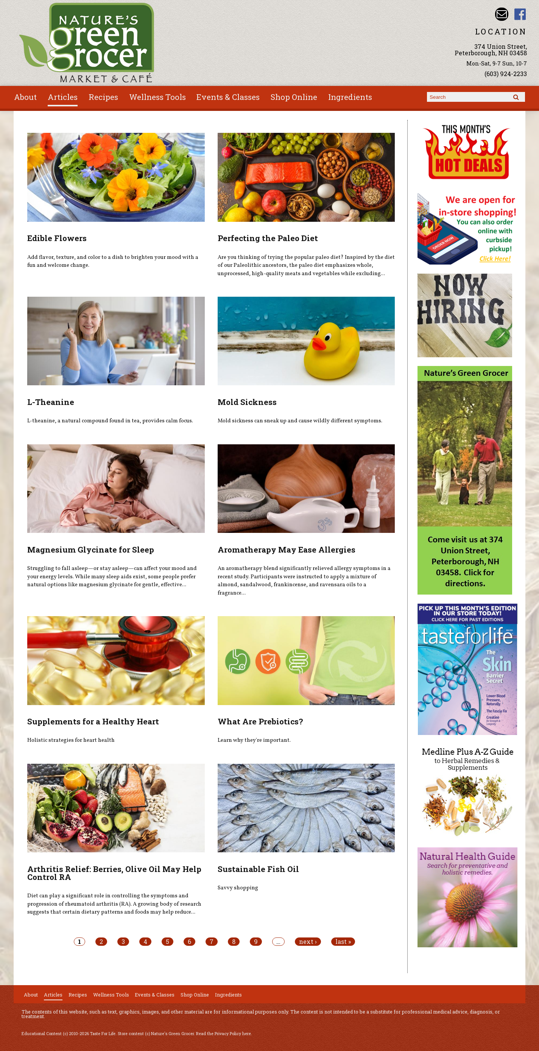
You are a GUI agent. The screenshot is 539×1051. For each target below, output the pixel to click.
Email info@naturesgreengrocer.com (501, 14)
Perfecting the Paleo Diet (268, 238)
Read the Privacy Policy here (223, 1033)
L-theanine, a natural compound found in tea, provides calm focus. (110, 421)
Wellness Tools (157, 97)
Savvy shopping (238, 888)
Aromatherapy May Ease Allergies (286, 549)
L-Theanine (50, 402)
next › (308, 941)
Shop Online (294, 97)
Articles (63, 97)
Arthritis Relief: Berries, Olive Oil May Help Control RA (114, 873)
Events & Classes (228, 97)
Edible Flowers (57, 238)
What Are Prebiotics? (260, 721)
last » (343, 941)
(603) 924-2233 (505, 74)
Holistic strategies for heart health (71, 740)
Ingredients (350, 97)
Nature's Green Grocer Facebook (520, 14)
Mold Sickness (247, 402)
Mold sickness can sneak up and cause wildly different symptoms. (300, 421)
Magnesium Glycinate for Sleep (90, 549)
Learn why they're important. (254, 740)
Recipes (103, 97)
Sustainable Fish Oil (258, 869)
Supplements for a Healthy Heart (93, 721)
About (25, 97)
